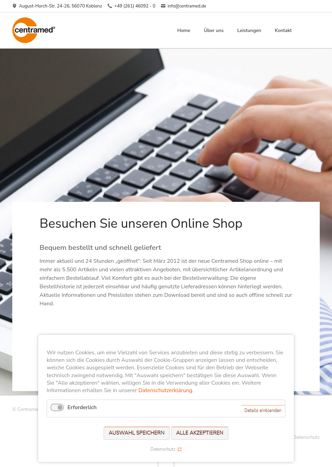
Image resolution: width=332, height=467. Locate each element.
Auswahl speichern (137, 433)
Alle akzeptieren (199, 433)
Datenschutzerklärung (165, 390)
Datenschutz (306, 437)
